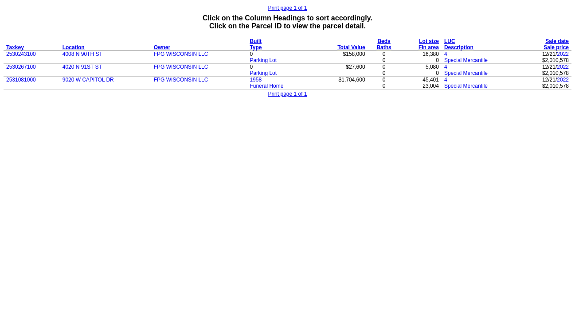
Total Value (351, 47)
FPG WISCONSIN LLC (181, 54)
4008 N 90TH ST (82, 54)
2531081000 (21, 80)
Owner (162, 47)
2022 (563, 54)
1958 (256, 80)
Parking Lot (263, 60)
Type (256, 47)
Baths (383, 47)
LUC (449, 41)
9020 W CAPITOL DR (88, 80)
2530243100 (21, 54)
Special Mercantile (466, 60)
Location (74, 47)
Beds (383, 41)
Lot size (429, 41)
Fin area (429, 47)
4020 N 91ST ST (82, 67)
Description (458, 47)
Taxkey (15, 47)
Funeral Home (266, 86)
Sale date (557, 41)
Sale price (556, 47)
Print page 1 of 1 (287, 8)
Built (256, 41)
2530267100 (21, 67)
